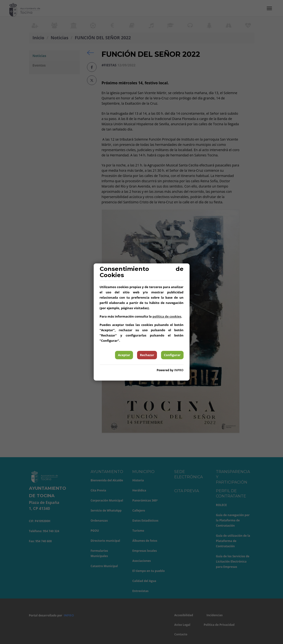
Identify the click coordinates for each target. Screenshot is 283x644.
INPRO (179, 370)
